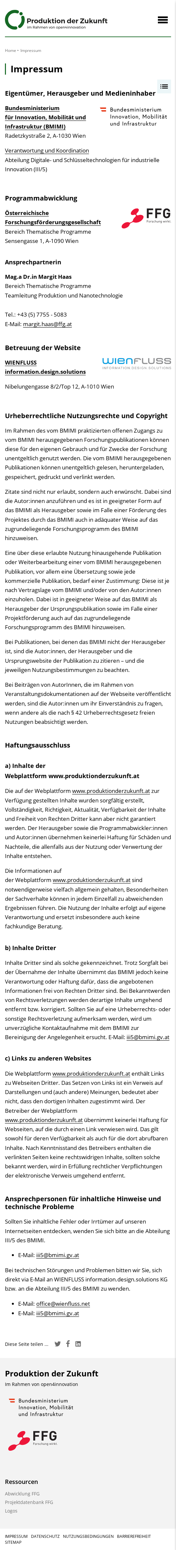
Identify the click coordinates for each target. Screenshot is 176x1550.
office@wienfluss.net (63, 1303)
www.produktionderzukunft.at (111, 791)
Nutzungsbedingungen (88, 1536)
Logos (11, 1511)
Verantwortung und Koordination (47, 150)
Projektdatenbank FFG (29, 1502)
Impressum (16, 1536)
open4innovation (59, 1384)
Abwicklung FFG (22, 1493)
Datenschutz (45, 1536)
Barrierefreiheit (134, 1536)
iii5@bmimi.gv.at (148, 1037)
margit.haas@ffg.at (47, 324)
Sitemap (13, 1542)
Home (10, 50)
